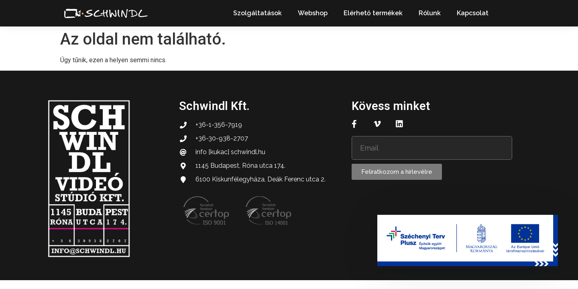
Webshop (313, 13)
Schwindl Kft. (214, 106)
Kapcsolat (472, 13)
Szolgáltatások (257, 13)
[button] (511, 13)
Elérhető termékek (373, 13)
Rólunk (430, 13)
